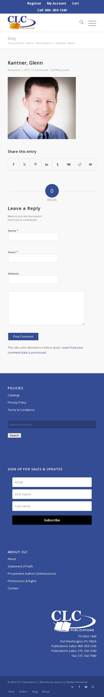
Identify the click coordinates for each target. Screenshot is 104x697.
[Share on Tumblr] (57, 164)
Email (13, 252)
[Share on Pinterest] (35, 164)
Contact (13, 588)
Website (13, 273)
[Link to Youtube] (86, 686)
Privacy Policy (17, 402)
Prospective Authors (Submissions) (32, 573)
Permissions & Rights (22, 581)
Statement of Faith (20, 566)
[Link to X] (72, 686)
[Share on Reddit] (79, 164)
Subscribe (52, 520)
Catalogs (14, 395)
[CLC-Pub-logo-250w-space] (43, 23)
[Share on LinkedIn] (46, 164)
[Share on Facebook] (13, 164)
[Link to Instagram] (92, 686)
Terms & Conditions (21, 410)
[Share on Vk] (68, 164)
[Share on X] (24, 164)
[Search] (79, 23)
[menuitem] (34, 3)
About (12, 559)
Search (14, 435)
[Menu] (90, 23)
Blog (12, 38)
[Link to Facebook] (79, 686)
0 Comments (40, 70)
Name (13, 230)
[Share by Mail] (90, 164)
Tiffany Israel (61, 70)
